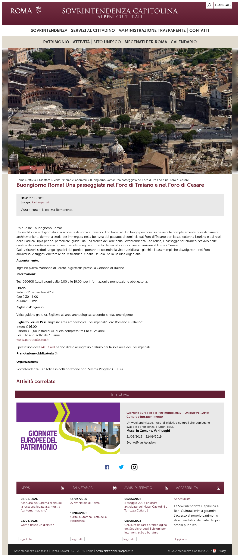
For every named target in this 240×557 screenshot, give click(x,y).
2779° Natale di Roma (85, 503)
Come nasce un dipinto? (37, 525)
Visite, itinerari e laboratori (70, 180)
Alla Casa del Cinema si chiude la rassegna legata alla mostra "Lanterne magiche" (41, 506)
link (222, 449)
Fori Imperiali (40, 202)
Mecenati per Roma (146, 42)
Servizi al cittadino (93, 30)
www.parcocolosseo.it (32, 340)
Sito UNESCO (107, 42)
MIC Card (48, 347)
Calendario (184, 42)
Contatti (199, 30)
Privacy (221, 551)
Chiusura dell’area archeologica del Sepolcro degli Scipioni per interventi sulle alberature (145, 528)
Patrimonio (56, 42)
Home (20, 180)
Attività (81, 42)
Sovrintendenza (49, 30)
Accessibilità (182, 499)
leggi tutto (26, 539)
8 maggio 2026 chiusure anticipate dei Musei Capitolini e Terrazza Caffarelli (145, 506)
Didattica (44, 180)
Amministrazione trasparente (152, 30)
